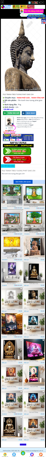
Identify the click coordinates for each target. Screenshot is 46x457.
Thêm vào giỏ (11, 113)
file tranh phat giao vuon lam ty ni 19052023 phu (12, 232)
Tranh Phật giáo (12, 412)
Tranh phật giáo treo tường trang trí (34, 438)
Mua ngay (28, 113)
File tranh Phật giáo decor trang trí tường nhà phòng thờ (12, 335)
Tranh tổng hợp (37, 98)
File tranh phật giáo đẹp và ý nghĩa (34, 258)
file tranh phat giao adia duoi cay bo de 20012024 (34, 206)
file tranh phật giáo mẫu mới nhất (12, 283)
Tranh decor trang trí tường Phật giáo (34, 283)
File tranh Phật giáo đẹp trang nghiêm (34, 412)
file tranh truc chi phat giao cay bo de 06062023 (12, 258)
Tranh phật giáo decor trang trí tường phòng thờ (12, 309)
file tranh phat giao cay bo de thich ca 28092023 (34, 232)
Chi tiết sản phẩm (8, 166)
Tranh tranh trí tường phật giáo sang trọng (34, 335)
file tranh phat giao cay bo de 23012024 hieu (12, 206)
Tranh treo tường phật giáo (34, 309)
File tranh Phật (34, 386)
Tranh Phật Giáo (23, 98)
